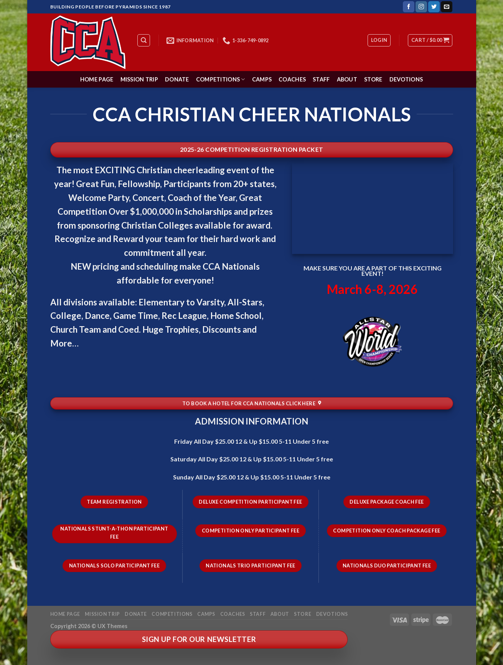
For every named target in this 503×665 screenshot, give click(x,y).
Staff (321, 79)
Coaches (292, 79)
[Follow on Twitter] (434, 7)
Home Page (97, 79)
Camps (262, 79)
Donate (177, 79)
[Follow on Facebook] (408, 7)
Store (373, 79)
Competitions (220, 79)
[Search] (143, 40)
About (347, 79)
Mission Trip (139, 79)
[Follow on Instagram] (421, 7)
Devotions (406, 79)
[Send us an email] (446, 7)
